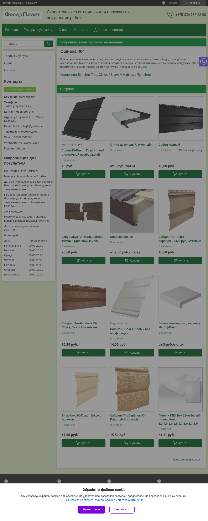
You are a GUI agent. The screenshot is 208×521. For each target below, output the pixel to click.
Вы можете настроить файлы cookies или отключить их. (102, 500)
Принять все (91, 509)
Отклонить (122, 509)
